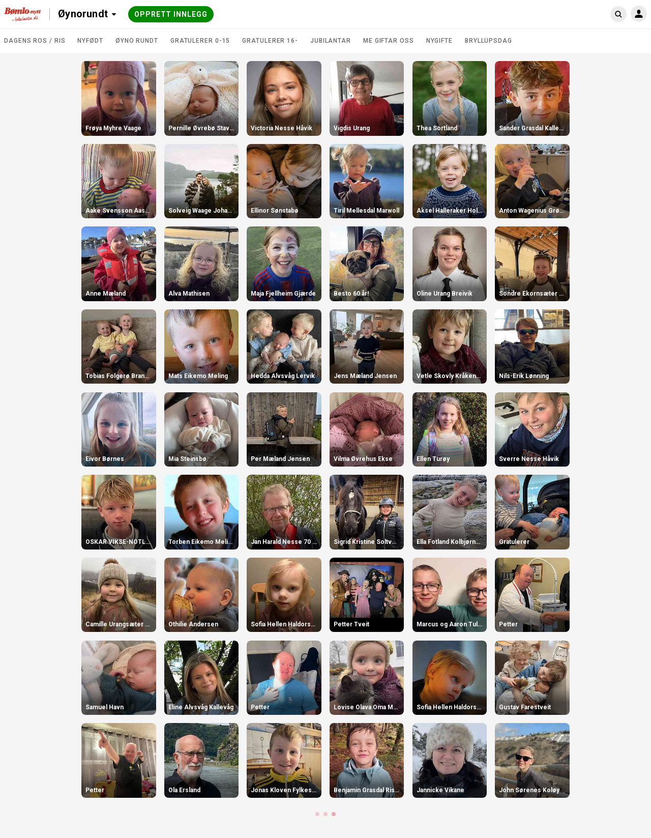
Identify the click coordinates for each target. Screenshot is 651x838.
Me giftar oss (388, 40)
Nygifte (439, 40)
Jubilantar (330, 40)
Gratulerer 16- (270, 40)
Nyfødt (90, 40)
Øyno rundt (136, 40)
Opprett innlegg (171, 14)
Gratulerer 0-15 (200, 40)
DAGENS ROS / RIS (34, 40)
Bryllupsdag (488, 40)
